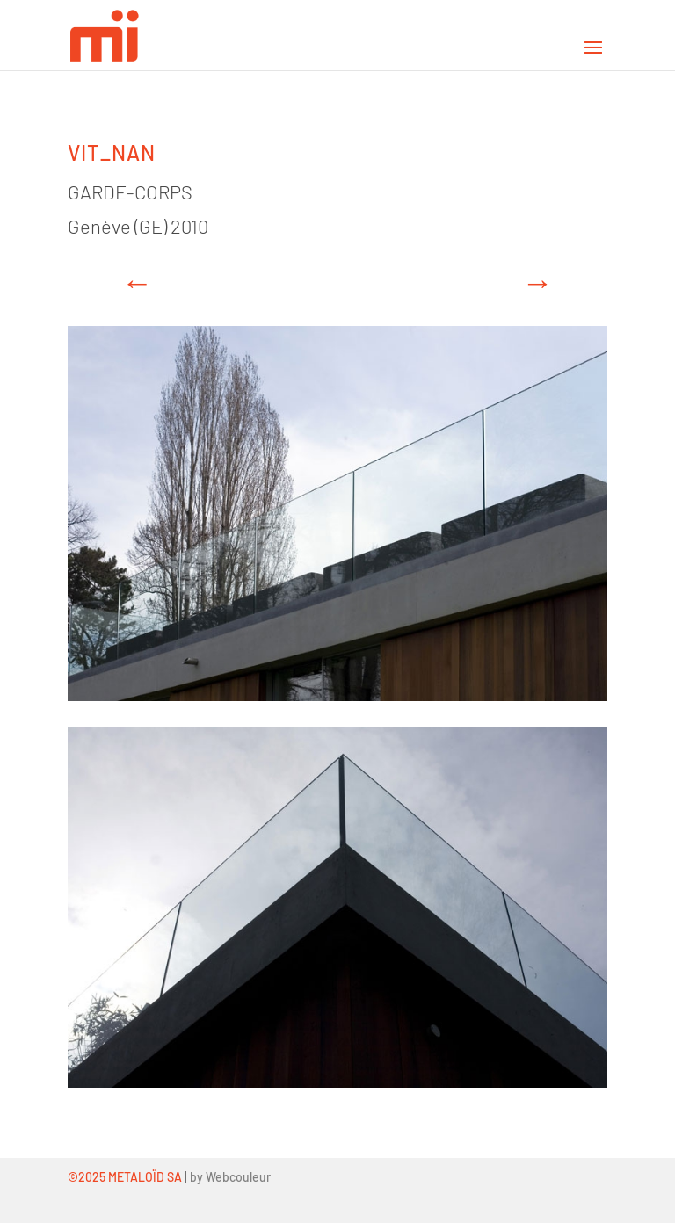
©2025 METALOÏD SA (125, 1176)
